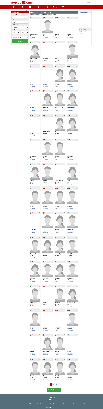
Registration (16, 7)
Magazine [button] (56, 7)
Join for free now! (53, 390)
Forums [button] (41, 7)
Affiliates (64, 403)
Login (88, 2)
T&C (30, 403)
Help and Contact (53, 403)
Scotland (32, 10)
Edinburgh (32, 37)
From (13, 35)
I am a (13, 19)
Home (14, 10)
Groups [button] (32, 7)
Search (24, 7)
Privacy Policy (40, 403)
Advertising (75, 403)
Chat (49, 7)
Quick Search (15, 12)
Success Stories (67, 7)
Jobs (84, 403)
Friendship (18, 10)
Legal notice (20, 403)
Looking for (15, 24)
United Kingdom (25, 10)
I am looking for (16, 14)
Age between (15, 29)
